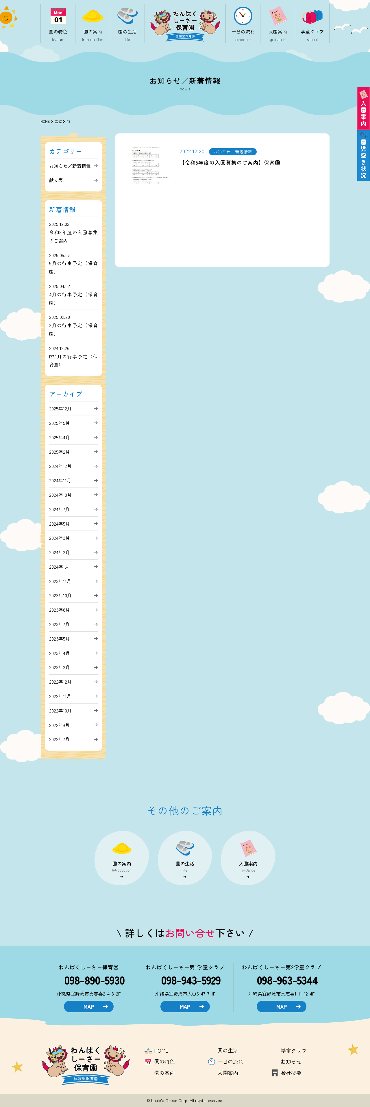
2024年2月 (59, 552)
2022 (58, 121)
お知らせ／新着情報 (70, 165)
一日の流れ (230, 1061)
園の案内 (164, 1072)
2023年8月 (59, 609)
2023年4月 (59, 653)
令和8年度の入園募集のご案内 (73, 236)
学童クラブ (294, 1050)
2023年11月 (60, 581)
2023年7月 (59, 624)
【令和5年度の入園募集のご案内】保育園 (230, 162)
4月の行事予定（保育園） (73, 298)
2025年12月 (60, 408)
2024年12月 (60, 465)
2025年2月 (59, 451)
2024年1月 (59, 566)
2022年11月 (60, 696)
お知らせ (291, 1061)
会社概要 (291, 1072)
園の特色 (164, 1061)
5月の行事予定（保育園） (73, 267)
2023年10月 (60, 595)
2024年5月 (59, 523)
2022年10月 (60, 710)
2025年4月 (59, 437)
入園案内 (227, 1072)
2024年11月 (60, 480)
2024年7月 (59, 509)
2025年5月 (59, 422)
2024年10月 (60, 494)
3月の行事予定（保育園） (73, 329)
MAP (96, 1006)
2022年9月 (59, 724)
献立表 (56, 179)
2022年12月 (60, 681)
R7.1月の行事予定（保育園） (73, 360)
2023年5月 (59, 638)
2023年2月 (59, 667)
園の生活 (227, 1050)
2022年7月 (59, 739)
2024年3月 (59, 537)
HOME (45, 121)
